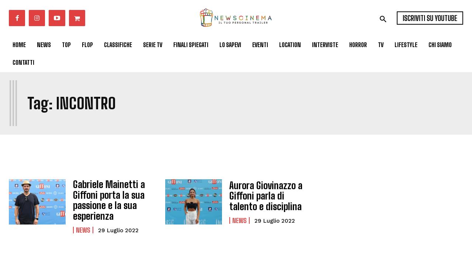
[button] (383, 19)
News (83, 227)
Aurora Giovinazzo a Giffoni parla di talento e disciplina (268, 196)
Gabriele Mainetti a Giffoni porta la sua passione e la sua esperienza (106, 198)
